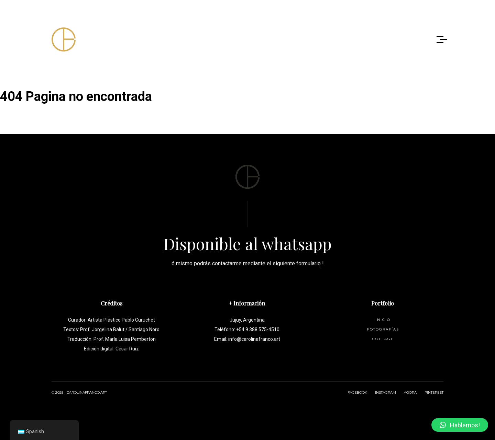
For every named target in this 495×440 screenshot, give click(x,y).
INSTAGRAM (385, 392)
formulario (308, 263)
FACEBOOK (357, 392)
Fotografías (383, 329)
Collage (383, 339)
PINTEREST (434, 392)
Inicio (382, 319)
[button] (459, 425)
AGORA (410, 392)
